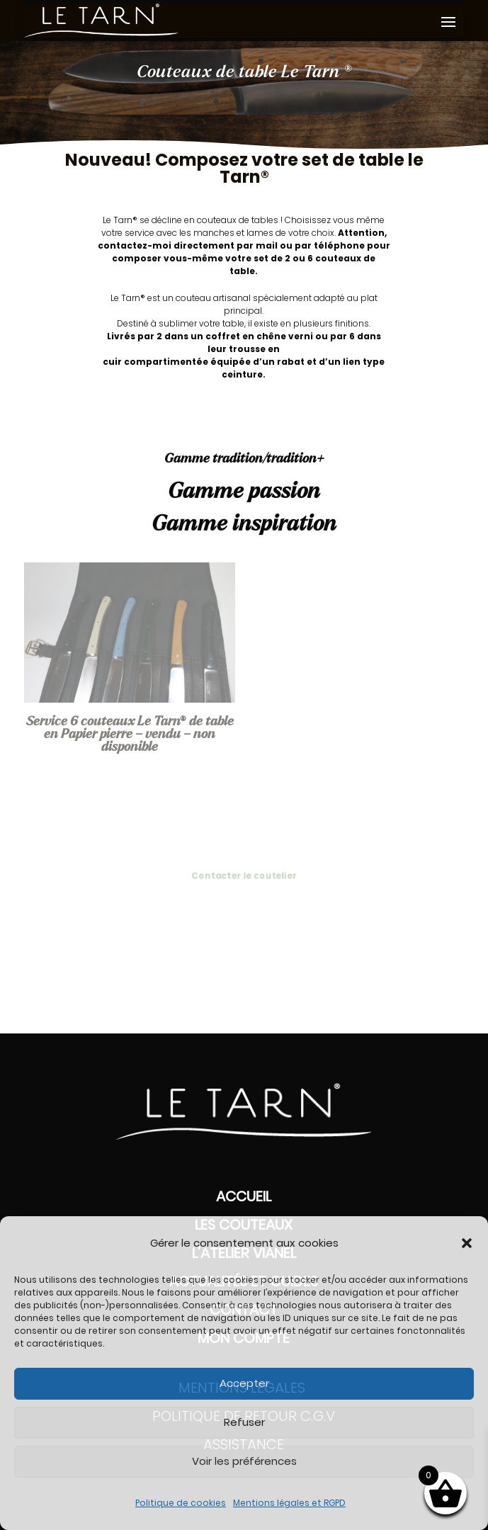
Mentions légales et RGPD (289, 1503)
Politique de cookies (180, 1503)
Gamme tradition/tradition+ (244, 459)
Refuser (244, 1422)
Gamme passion (244, 491)
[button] (467, 1243)
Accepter (244, 1383)
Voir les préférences (244, 1461)
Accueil (243, 1196)
